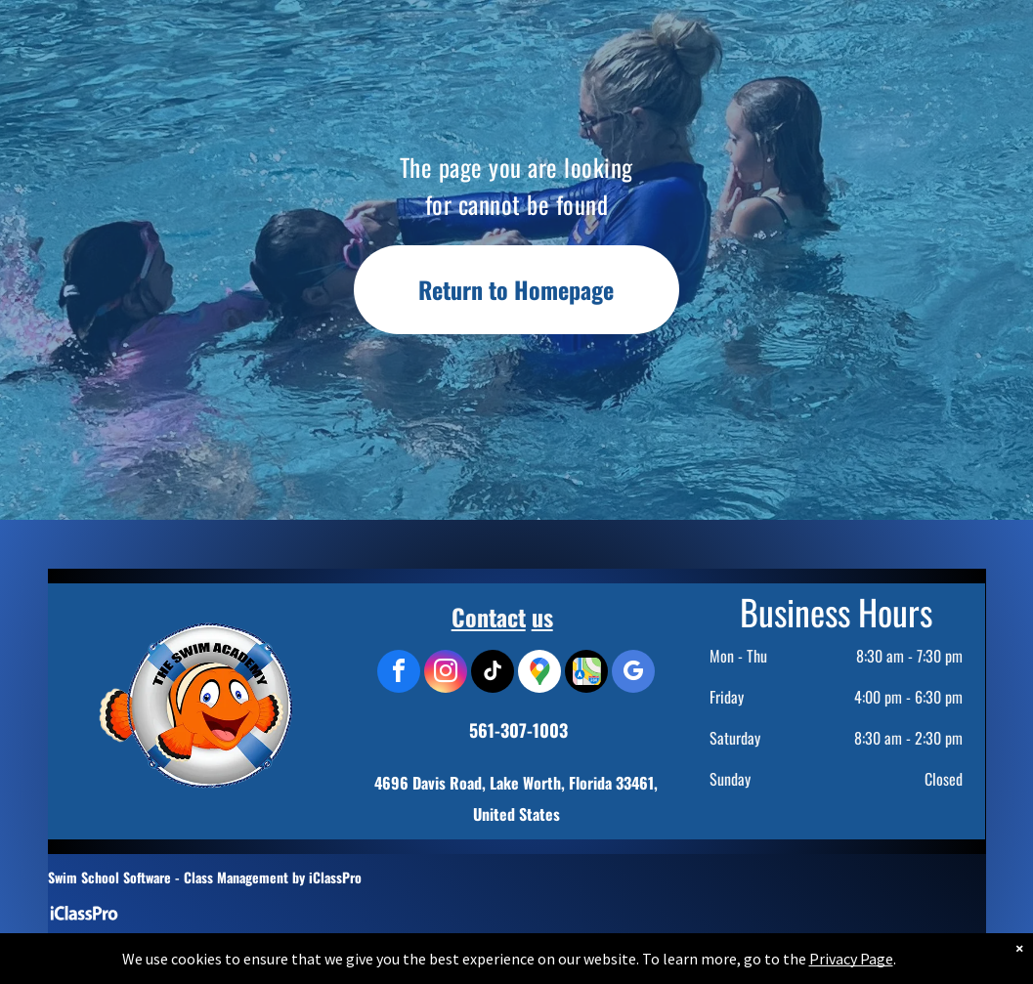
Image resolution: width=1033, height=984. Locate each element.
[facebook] (398, 674)
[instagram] (445, 674)
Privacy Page (851, 973)
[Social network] (586, 674)
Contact (489, 616)
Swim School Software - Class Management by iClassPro (205, 877)
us (542, 616)
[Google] (539, 674)
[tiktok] (492, 674)
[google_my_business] (633, 674)
